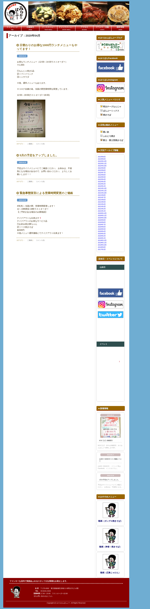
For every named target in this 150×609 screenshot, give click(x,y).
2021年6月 (102, 200)
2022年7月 (102, 172)
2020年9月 (102, 220)
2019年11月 (102, 243)
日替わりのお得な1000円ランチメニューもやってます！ (46, 47)
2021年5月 (102, 202)
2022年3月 (102, 182)
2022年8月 (102, 170)
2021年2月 (102, 209)
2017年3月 (102, 249)
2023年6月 (102, 159)
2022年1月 (102, 186)
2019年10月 (102, 245)
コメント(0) (40, 144)
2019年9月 (102, 247)
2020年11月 (102, 215)
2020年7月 (102, 224)
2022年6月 (102, 175)
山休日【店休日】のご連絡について (110, 460)
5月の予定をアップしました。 (37, 155)
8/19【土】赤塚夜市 (106, 440)
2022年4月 (102, 179)
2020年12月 (102, 213)
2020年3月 (102, 234)
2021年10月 (102, 193)
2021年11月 (102, 191)
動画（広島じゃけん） (110, 573)
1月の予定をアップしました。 (109, 480)
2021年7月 (102, 197)
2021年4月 (102, 204)
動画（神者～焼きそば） (110, 547)
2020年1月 (102, 238)
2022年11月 (102, 163)
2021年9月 (102, 195)
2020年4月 (102, 231)
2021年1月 (102, 211)
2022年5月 (102, 177)
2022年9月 (102, 168)
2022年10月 (102, 166)
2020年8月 (102, 222)
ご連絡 (29, 144)
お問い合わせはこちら (43, 596)
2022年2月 (102, 184)
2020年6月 (102, 227)
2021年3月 (102, 206)
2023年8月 (102, 157)
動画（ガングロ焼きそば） (110, 521)
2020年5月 (102, 229)
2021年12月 (102, 188)
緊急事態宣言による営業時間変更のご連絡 (44, 193)
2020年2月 (102, 236)
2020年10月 (102, 218)
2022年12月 (102, 161)
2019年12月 (102, 240)
